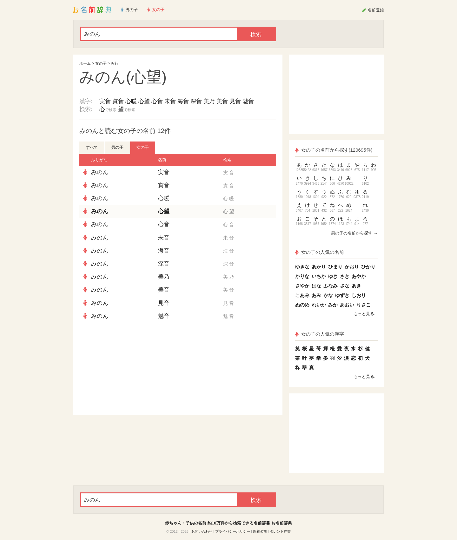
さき (344, 276)
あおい (347, 304)
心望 (144, 101)
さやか (302, 285)
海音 (183, 101)
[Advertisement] (127, 368)
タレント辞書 (280, 531)
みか (333, 304)
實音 (118, 101)
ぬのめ (302, 304)
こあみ (302, 295)
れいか (319, 304)
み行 (114, 63)
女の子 (101, 63)
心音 (157, 101)
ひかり (368, 266)
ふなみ (330, 285)
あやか (359, 276)
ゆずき (342, 295)
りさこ (363, 304)
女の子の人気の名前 (319, 252)
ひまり (335, 266)
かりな (302, 276)
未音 (170, 101)
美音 (222, 101)
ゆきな (302, 266)
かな (328, 295)
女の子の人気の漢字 (319, 334)
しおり (359, 295)
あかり (319, 266)
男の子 (117, 147)
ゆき (333, 276)
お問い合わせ (201, 531)
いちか (319, 276)
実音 (105, 101)
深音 (196, 101)
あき (356, 285)
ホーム (85, 63)
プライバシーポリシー (232, 531)
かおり (352, 266)
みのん (99, 172)
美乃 (209, 101)
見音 (235, 101)
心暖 (131, 101)
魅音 (248, 101)
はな (316, 285)
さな (344, 285)
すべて (92, 147)
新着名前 (260, 531)
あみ (316, 295)
